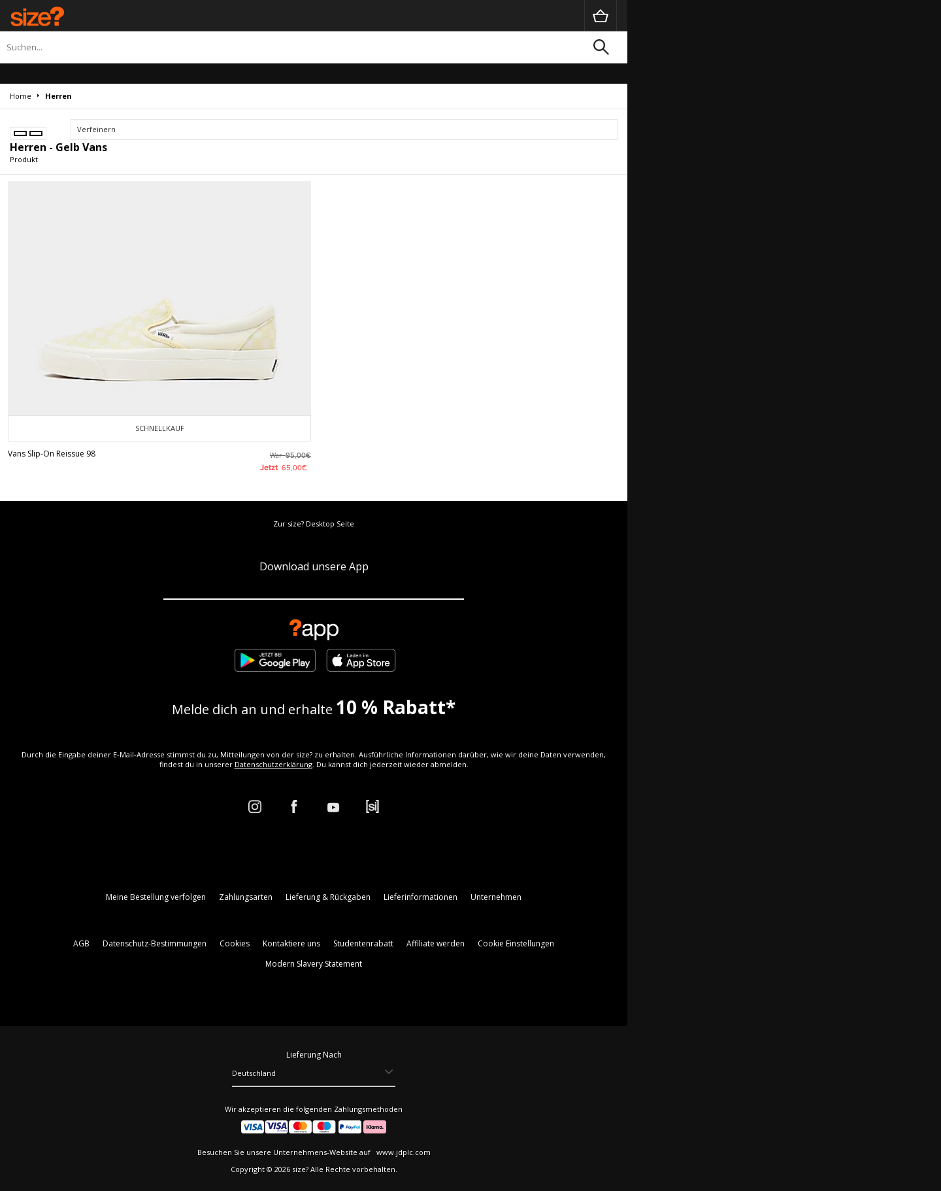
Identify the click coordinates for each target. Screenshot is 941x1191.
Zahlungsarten (245, 897)
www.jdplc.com (402, 1152)
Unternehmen (495, 897)
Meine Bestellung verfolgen (156, 897)
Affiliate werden (435, 943)
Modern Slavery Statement (313, 963)
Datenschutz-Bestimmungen (154, 943)
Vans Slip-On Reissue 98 (51, 453)
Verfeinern (96, 129)
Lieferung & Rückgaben (328, 897)
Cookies (235, 943)
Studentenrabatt (363, 943)
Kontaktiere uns (291, 943)
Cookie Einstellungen (516, 943)
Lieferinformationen (420, 897)
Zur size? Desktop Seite (313, 523)
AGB (81, 943)
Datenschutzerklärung (273, 764)
